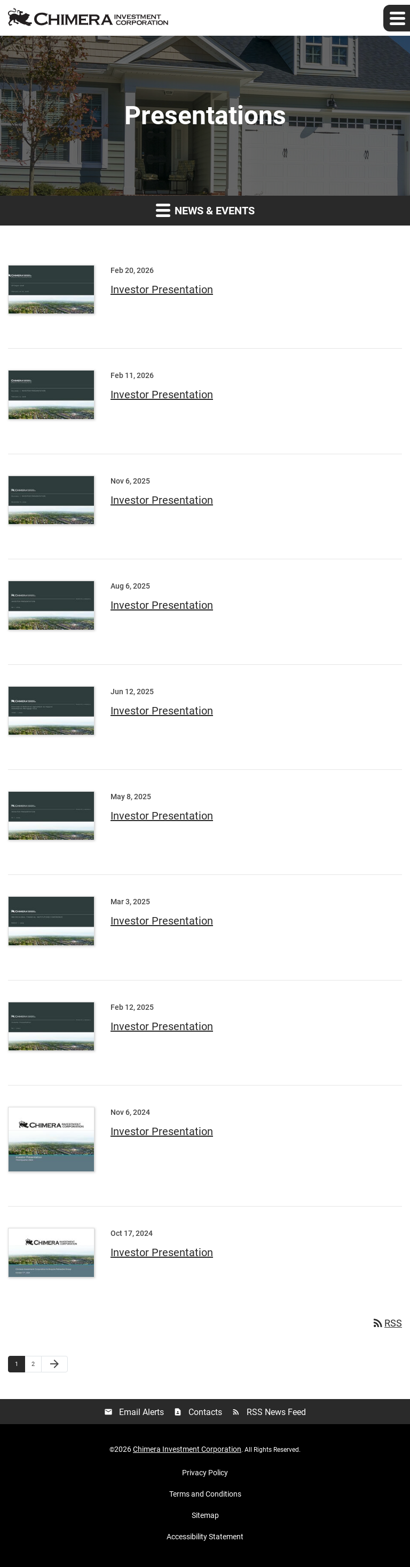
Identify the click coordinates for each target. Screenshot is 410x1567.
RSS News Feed (269, 1412)
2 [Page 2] (36, 1364)
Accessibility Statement (205, 1536)
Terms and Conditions (205, 1494)
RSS (387, 1323)
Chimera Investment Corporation (187, 1449)
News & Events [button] (205, 210)
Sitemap (205, 1515)
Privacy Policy (205, 1472)
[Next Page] (54, 1364)
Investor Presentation (162, 289)
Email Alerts (134, 1412)
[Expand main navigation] (396, 18)
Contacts (198, 1412)
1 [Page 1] (19, 1364)
